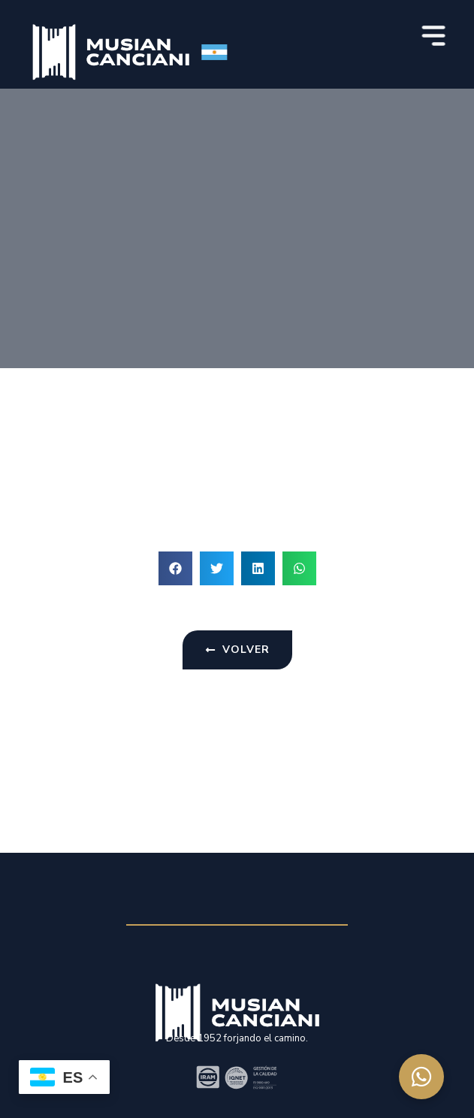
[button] (175, 568)
